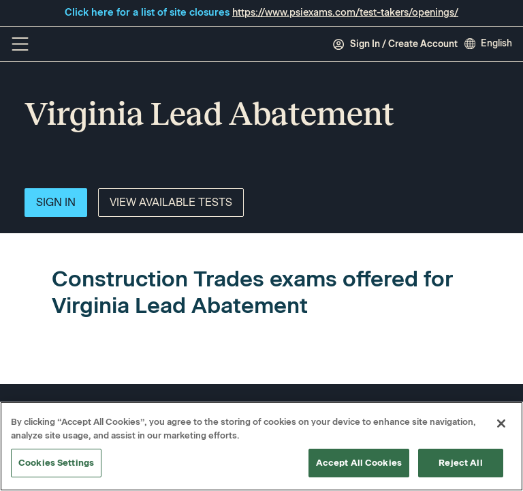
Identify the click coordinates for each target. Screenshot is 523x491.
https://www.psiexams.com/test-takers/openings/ (345, 12)
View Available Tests (171, 202)
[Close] (501, 423)
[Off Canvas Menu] (20, 44)
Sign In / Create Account (395, 44)
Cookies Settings (56, 463)
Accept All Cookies (359, 463)
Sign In (56, 202)
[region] (261, 446)
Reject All (460, 463)
